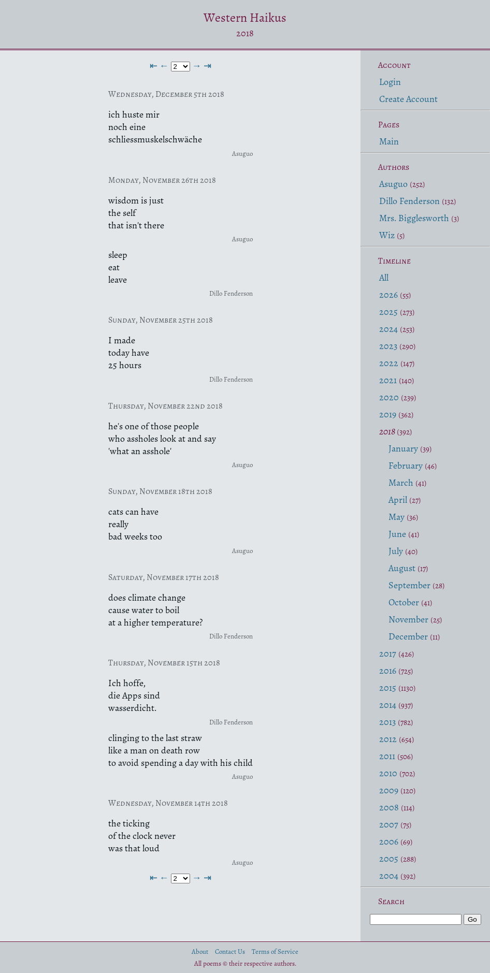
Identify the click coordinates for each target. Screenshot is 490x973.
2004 (388, 875)
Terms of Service (275, 951)
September (409, 585)
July (395, 551)
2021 (388, 380)
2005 (388, 858)
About (200, 951)
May (396, 517)
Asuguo (393, 184)
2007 (388, 824)
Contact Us (230, 951)
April (397, 499)
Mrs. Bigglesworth (414, 218)
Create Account (408, 99)
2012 (388, 739)
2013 (387, 722)
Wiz (387, 235)
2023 (388, 346)
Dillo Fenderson (409, 201)
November (408, 619)
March (400, 482)
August (401, 568)
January (403, 448)
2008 (389, 807)
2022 (388, 363)
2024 (388, 329)
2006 (388, 841)
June (397, 534)
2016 (387, 670)
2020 (389, 397)
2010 (388, 773)
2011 (387, 756)
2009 (388, 790)
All (383, 277)
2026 (388, 294)
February (405, 465)
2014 (387, 705)
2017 (387, 653)
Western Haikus (245, 17)
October (403, 602)
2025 (388, 312)
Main (389, 141)
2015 (387, 687)
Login (390, 82)
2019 (387, 414)
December (408, 636)
